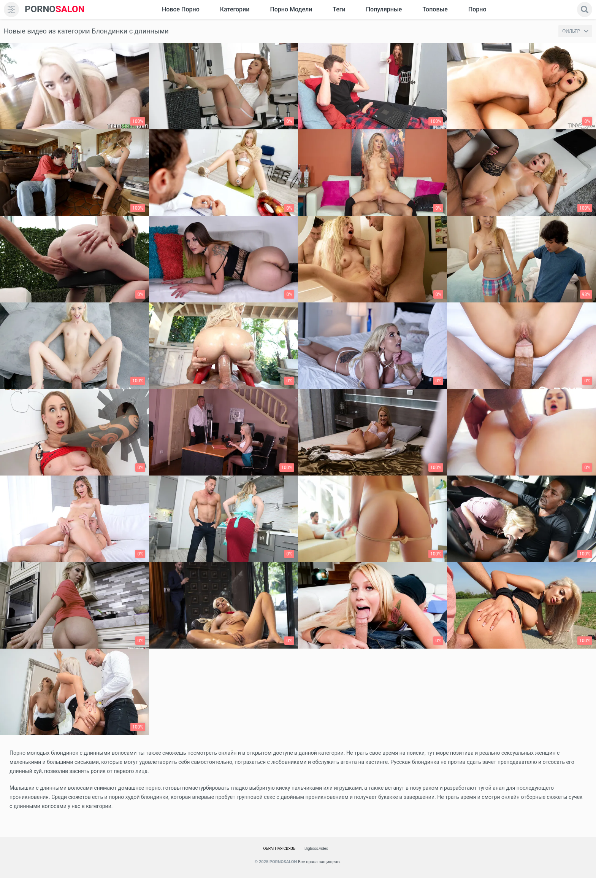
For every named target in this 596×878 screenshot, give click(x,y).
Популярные (384, 9)
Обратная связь (279, 848)
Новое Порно (181, 9)
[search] (584, 9)
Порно (477, 9)
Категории (235, 9)
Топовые (434, 9)
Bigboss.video (316, 848)
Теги (339, 9)
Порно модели (291, 9)
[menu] (11, 9)
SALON (55, 9)
